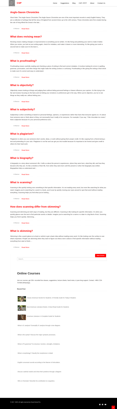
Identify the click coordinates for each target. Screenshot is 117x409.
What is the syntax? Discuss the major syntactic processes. (37, 335)
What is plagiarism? (22, 133)
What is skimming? (21, 230)
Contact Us (101, 3)
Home (55, 3)
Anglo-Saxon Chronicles (24, 12)
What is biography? (21, 158)
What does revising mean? (26, 36)
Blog (73, 3)
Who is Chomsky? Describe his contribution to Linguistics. (36, 381)
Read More (25, 29)
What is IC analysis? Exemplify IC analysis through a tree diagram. (39, 325)
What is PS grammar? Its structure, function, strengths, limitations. (39, 344)
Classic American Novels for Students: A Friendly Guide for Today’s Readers (51, 298)
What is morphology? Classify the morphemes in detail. (35, 353)
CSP (15, 3)
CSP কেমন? (83, 3)
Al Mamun (16, 28)
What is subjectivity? (22, 109)
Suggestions (64, 3)
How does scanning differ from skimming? (35, 206)
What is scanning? (21, 182)
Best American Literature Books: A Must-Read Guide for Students (48, 307)
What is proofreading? (23, 60)
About (92, 3)
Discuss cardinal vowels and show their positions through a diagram (39, 371)
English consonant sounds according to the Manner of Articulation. (39, 362)
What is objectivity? (22, 85)
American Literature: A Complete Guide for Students (43, 316)
